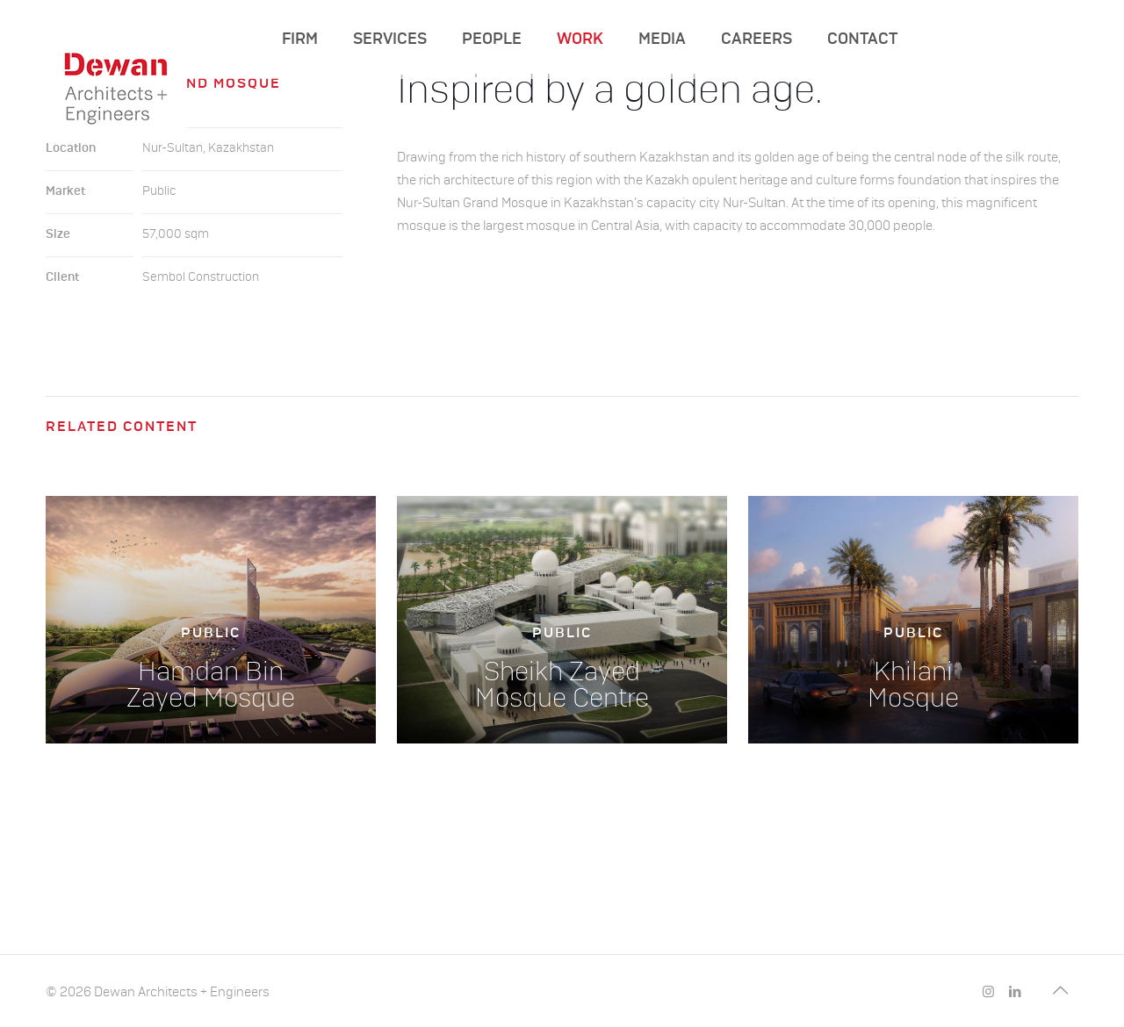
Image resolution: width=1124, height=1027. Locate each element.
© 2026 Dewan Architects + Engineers (158, 992)
